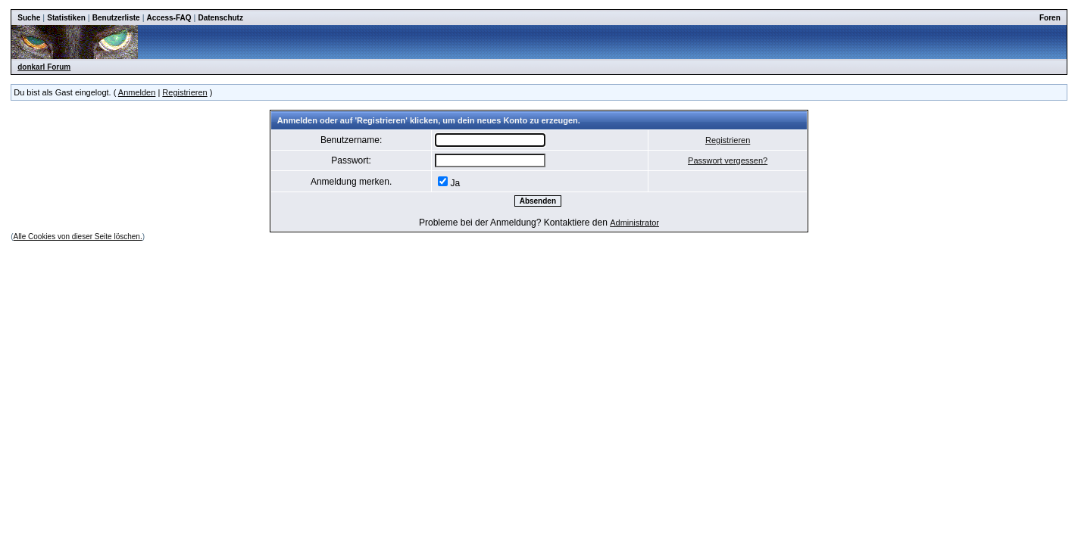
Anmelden (137, 92)
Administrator (634, 222)
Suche (28, 18)
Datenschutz (220, 18)
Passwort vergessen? (727, 160)
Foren (1050, 18)
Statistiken (66, 18)
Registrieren (184, 92)
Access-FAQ (169, 18)
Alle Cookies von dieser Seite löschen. (78, 236)
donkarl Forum (43, 67)
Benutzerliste (116, 18)
